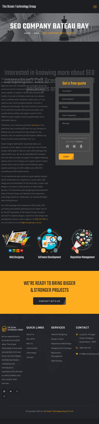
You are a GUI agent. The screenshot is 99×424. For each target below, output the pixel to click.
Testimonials (31, 348)
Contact (30, 357)
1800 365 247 (85, 348)
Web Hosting (56, 361)
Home (27, 33)
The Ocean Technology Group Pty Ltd (58, 411)
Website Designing (59, 334)
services (35, 125)
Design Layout (57, 339)
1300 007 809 (40, 219)
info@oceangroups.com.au (30, 223)
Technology (31, 353)
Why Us (29, 343)
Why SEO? (30, 339)
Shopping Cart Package (61, 348)
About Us (30, 334)
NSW (36, 33)
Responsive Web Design (61, 343)
